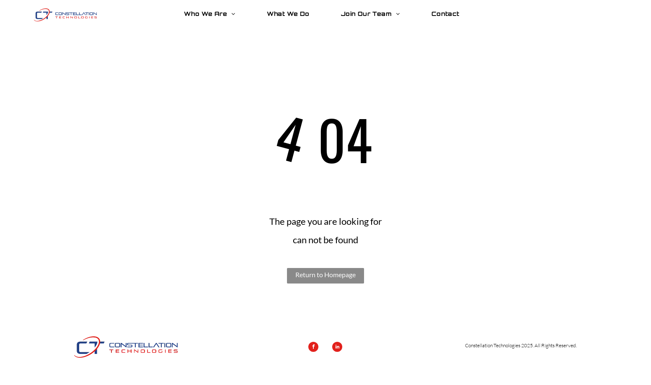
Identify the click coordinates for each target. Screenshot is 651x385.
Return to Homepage (325, 274)
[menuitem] (212, 14)
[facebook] (313, 348)
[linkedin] (337, 348)
